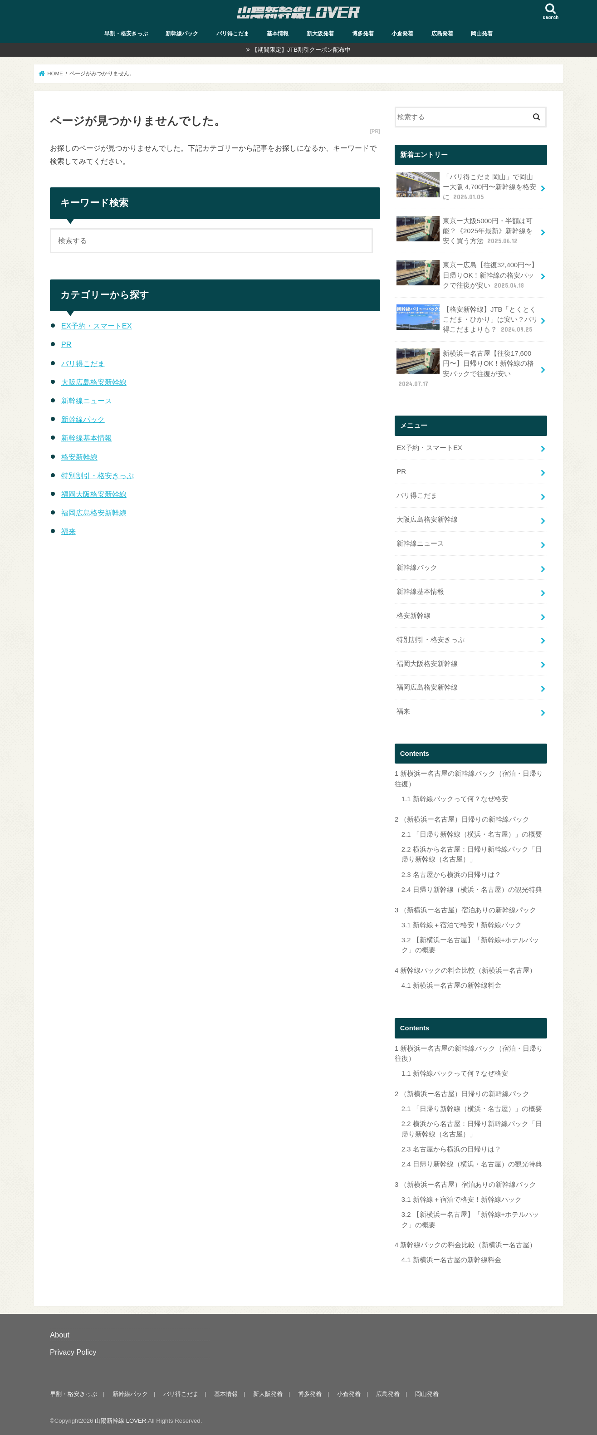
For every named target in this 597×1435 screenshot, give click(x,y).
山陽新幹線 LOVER (120, 1420)
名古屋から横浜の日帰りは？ (451, 874)
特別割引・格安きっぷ (97, 475)
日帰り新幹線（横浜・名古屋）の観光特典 (471, 889)
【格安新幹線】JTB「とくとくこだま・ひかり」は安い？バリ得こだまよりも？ (467, 319)
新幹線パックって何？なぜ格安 (454, 799)
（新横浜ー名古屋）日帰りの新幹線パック (462, 819)
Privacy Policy (73, 1352)
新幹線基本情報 (86, 438)
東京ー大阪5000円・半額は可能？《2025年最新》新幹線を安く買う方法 (464, 230)
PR (66, 344)
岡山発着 (482, 33)
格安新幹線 (79, 457)
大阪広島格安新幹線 (94, 382)
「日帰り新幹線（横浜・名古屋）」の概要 (471, 834)
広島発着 (442, 33)
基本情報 (278, 33)
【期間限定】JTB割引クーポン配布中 (301, 49)
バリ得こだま (232, 33)
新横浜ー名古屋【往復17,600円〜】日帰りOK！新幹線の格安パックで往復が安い (465, 368)
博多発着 (363, 33)
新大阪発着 (320, 33)
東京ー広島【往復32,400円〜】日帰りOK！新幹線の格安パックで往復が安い (467, 274)
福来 (68, 531)
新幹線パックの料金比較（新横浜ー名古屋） (465, 970)
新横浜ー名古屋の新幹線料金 (451, 985)
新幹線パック (182, 33)
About (59, 1335)
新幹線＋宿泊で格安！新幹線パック (461, 925)
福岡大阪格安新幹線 (94, 494)
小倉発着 (402, 33)
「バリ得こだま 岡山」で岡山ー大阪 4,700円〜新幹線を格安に (466, 186)
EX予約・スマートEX (96, 326)
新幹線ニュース (86, 401)
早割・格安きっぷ (126, 33)
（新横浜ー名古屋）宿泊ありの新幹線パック (465, 910)
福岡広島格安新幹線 (94, 513)
